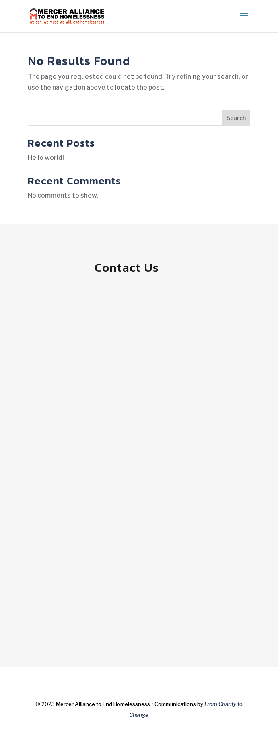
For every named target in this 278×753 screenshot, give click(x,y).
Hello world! (46, 157)
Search (236, 117)
